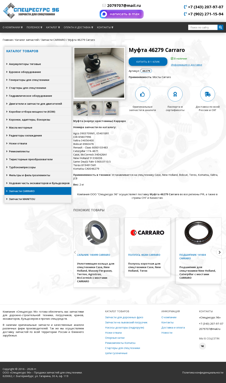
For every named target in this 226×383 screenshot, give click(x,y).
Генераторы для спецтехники (27, 80)
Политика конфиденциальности (202, 372)
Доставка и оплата (173, 327)
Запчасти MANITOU (20, 199)
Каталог (53, 27)
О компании (13, 27)
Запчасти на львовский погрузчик (126, 322)
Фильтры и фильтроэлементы (28, 175)
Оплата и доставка (78, 27)
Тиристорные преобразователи (29, 159)
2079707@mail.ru (121, 5)
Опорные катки (114, 337)
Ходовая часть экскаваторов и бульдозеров (38, 183)
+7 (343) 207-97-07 (203, 6)
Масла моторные (19, 127)
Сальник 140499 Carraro (93, 254)
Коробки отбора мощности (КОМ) (30, 111)
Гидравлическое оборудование (29, 95)
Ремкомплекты (17, 151)
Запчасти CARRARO (20, 191)
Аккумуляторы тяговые (23, 64)
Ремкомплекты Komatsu (120, 343)
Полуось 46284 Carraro (144, 254)
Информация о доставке (186, 64)
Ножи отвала (16, 143)
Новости (166, 332)
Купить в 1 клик (148, 61)
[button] (219, 252)
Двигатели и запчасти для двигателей (34, 103)
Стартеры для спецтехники (26, 87)
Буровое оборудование (23, 72)
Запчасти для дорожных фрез (124, 317)
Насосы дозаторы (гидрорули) (124, 327)
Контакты (105, 27)
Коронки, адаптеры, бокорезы (28, 119)
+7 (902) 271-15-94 (203, 13)
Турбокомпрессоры (21, 167)
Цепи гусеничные (116, 353)
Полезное (34, 27)
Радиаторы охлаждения (24, 135)
